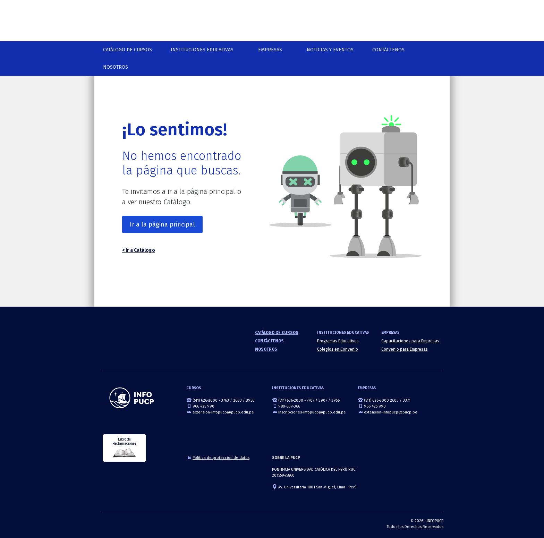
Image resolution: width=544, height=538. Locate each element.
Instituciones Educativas (202, 50)
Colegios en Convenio (337, 349)
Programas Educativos (338, 341)
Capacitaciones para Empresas (410, 341)
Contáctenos (388, 50)
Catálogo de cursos (127, 50)
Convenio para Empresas (404, 349)
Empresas (270, 50)
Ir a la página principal (162, 224)
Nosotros (115, 67)
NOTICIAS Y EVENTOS (330, 50)
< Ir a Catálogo (138, 250)
